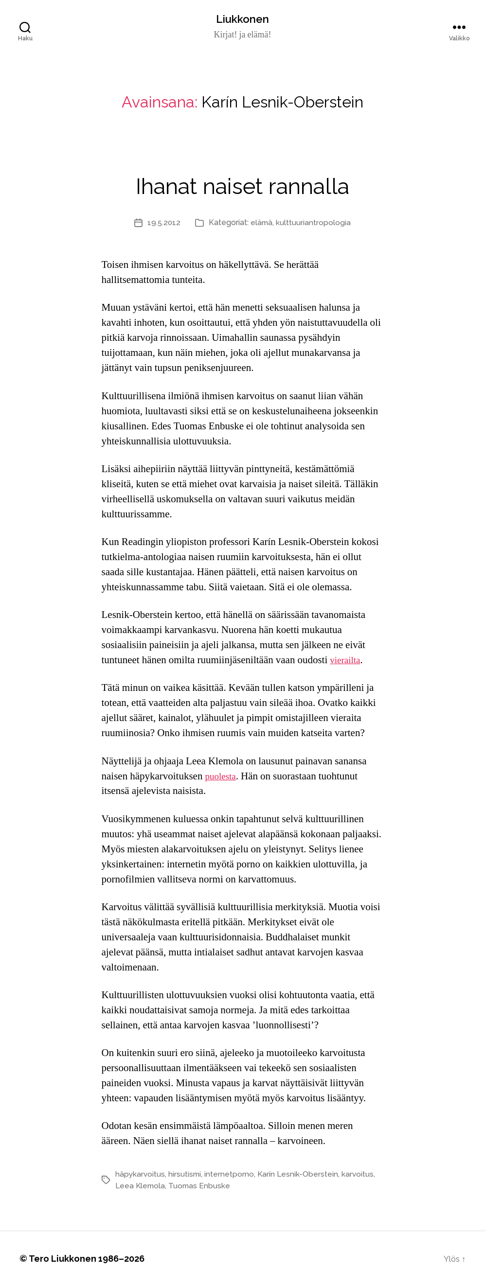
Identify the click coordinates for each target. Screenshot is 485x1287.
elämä (262, 223)
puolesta (222, 777)
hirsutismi (186, 1175)
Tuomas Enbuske (201, 1186)
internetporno (231, 1175)
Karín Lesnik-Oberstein (300, 1175)
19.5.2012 (163, 223)
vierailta (346, 661)
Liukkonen (243, 19)
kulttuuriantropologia (314, 223)
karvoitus (360, 1175)
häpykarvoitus (140, 1175)
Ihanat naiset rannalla (242, 184)
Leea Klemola (141, 1186)
